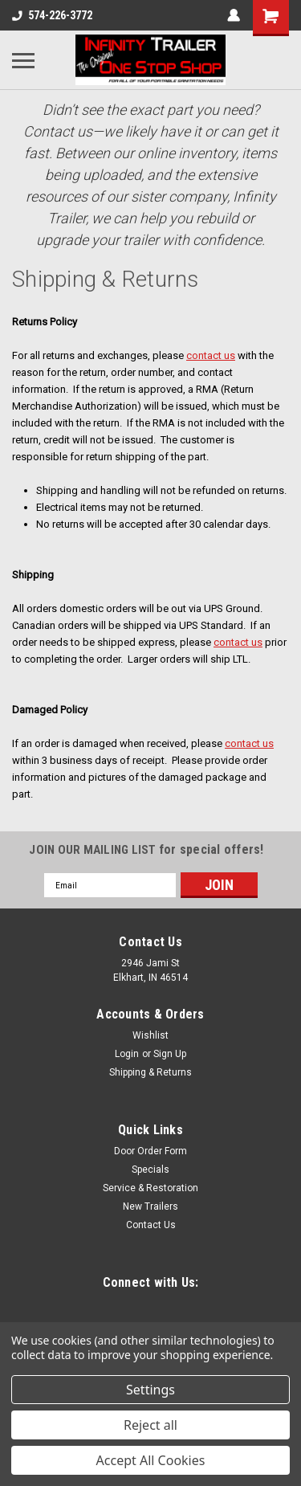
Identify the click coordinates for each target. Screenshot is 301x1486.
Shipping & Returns (150, 1072)
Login (127, 1053)
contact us (210, 355)
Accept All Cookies (150, 1460)
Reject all (150, 1425)
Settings (150, 1389)
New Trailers (150, 1206)
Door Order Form (150, 1151)
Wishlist (150, 1035)
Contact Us (151, 1225)
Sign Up (169, 1053)
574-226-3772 (52, 15)
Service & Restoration (150, 1188)
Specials (150, 1169)
